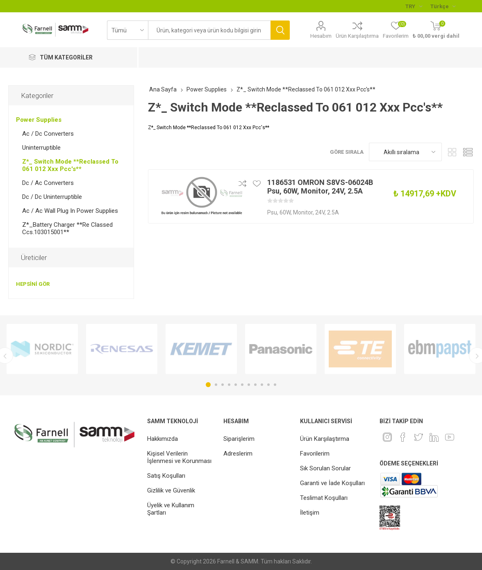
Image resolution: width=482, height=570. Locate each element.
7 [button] (249, 384)
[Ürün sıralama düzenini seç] (405, 152)
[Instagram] (387, 437)
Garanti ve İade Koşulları (332, 483)
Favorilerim (315, 453)
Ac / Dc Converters (48, 133)
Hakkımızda (162, 438)
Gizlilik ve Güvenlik (171, 490)
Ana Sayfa (163, 89)
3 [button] (222, 384)
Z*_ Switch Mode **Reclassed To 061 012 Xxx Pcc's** (70, 165)
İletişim (309, 512)
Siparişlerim (239, 438)
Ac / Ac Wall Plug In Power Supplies (70, 210)
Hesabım (321, 36)
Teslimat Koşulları (324, 498)
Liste (468, 152)
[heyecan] (418, 437)
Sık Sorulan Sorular (325, 468)
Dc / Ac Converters (48, 183)
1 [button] (208, 384)
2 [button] (216, 384)
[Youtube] (449, 437)
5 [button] (235, 384)
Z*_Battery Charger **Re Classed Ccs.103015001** (67, 228)
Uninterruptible (41, 147)
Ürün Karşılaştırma (357, 36)
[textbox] (209, 30)
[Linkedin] (434, 437)
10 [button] (268, 384)
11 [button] (275, 384)
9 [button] (262, 384)
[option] (42, 349)
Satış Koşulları (166, 475)
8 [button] (255, 384)
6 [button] (242, 384)
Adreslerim (237, 453)
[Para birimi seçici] (413, 6)
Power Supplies (38, 119)
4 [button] (229, 384)
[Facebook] (402, 437)
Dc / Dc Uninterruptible (52, 197)
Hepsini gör (33, 284)
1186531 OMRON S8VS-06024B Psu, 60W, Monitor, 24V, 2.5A (320, 186)
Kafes (452, 152)
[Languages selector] (442, 6)
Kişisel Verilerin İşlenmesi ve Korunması (179, 457)
